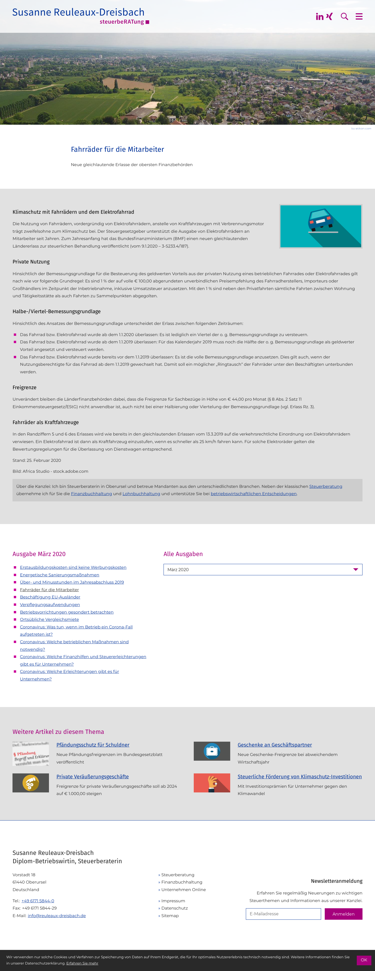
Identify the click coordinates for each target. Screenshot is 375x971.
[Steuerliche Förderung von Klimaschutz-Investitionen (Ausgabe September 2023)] (278, 787)
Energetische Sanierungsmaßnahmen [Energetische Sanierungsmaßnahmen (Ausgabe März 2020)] (59, 574)
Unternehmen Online (183, 889)
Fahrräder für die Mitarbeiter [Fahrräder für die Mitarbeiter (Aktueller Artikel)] (49, 589)
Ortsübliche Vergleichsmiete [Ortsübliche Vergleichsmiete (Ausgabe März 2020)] (49, 619)
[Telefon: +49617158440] (38, 901)
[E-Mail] (283, 914)
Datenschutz (174, 908)
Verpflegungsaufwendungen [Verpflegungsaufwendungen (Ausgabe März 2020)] (50, 604)
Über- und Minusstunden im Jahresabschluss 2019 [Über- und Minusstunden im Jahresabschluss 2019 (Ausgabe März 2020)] (72, 582)
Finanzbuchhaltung (91, 493)
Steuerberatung (325, 486)
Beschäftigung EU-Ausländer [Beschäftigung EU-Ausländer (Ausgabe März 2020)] (50, 597)
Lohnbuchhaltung (141, 493)
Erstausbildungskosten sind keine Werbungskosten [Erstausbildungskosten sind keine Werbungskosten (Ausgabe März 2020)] (73, 567)
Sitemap (170, 915)
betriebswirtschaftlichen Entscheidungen (254, 493)
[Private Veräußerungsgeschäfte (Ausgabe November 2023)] (96, 787)
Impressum (173, 900)
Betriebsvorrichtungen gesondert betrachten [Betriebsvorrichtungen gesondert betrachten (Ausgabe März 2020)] (67, 612)
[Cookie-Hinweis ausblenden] (364, 960)
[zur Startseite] (81, 17)
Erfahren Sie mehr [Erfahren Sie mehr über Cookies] (82, 963)
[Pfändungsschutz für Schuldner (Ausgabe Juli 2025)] (96, 756)
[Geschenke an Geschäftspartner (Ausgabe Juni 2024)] (278, 756)
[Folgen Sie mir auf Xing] (329, 16)
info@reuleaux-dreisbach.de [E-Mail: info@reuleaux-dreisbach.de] (57, 915)
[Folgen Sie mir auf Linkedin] (319, 16)
